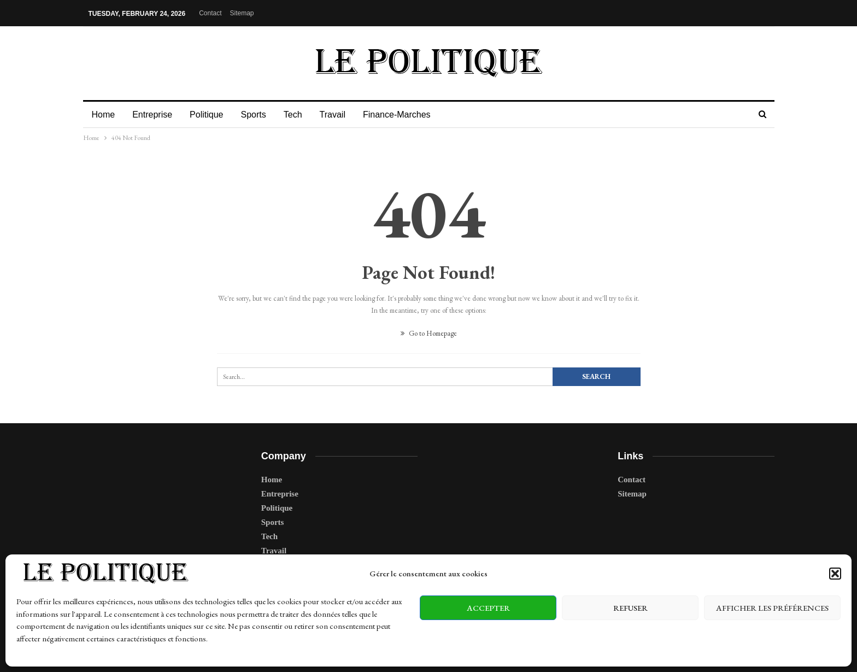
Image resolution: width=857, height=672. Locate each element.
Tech (299, 114)
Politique (209, 114)
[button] (835, 573)
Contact (210, 13)
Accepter (488, 608)
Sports (258, 114)
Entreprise (154, 114)
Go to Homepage (429, 333)
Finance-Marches (407, 114)
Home (103, 114)
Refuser (630, 608)
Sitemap (242, 13)
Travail (341, 114)
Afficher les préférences (772, 608)
